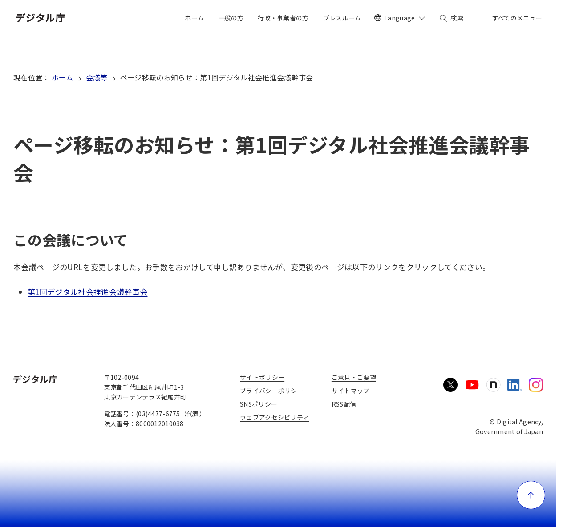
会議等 (97, 77)
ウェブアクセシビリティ (274, 417)
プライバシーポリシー (272, 390)
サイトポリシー (262, 377)
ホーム (62, 77)
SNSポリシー (258, 403)
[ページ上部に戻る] (531, 495)
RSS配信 (344, 403)
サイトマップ (351, 390)
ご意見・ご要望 (354, 377)
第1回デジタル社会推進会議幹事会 (87, 291)
